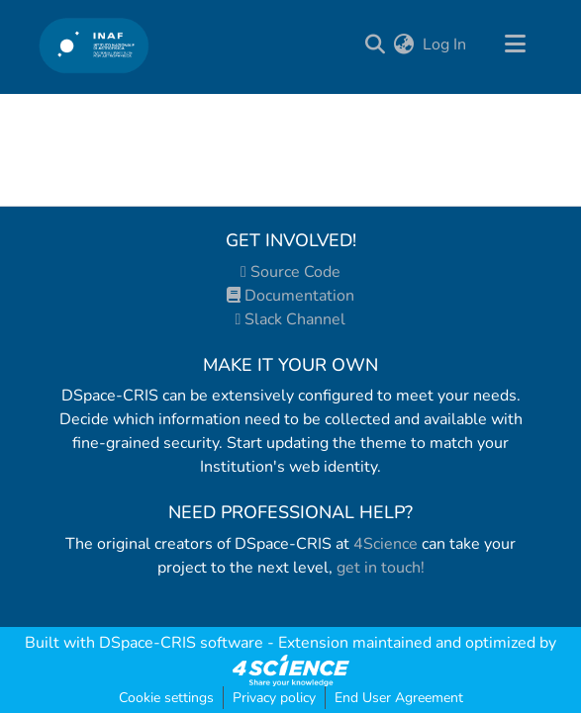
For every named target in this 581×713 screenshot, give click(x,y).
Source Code (290, 272)
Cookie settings (166, 697)
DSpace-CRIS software (181, 643)
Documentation (290, 296)
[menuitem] (404, 44)
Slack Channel (291, 319)
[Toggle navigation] (515, 44)
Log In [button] (445, 44)
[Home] (94, 45)
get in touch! (381, 568)
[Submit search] (375, 44)
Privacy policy (274, 697)
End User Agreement (399, 697)
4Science (385, 544)
